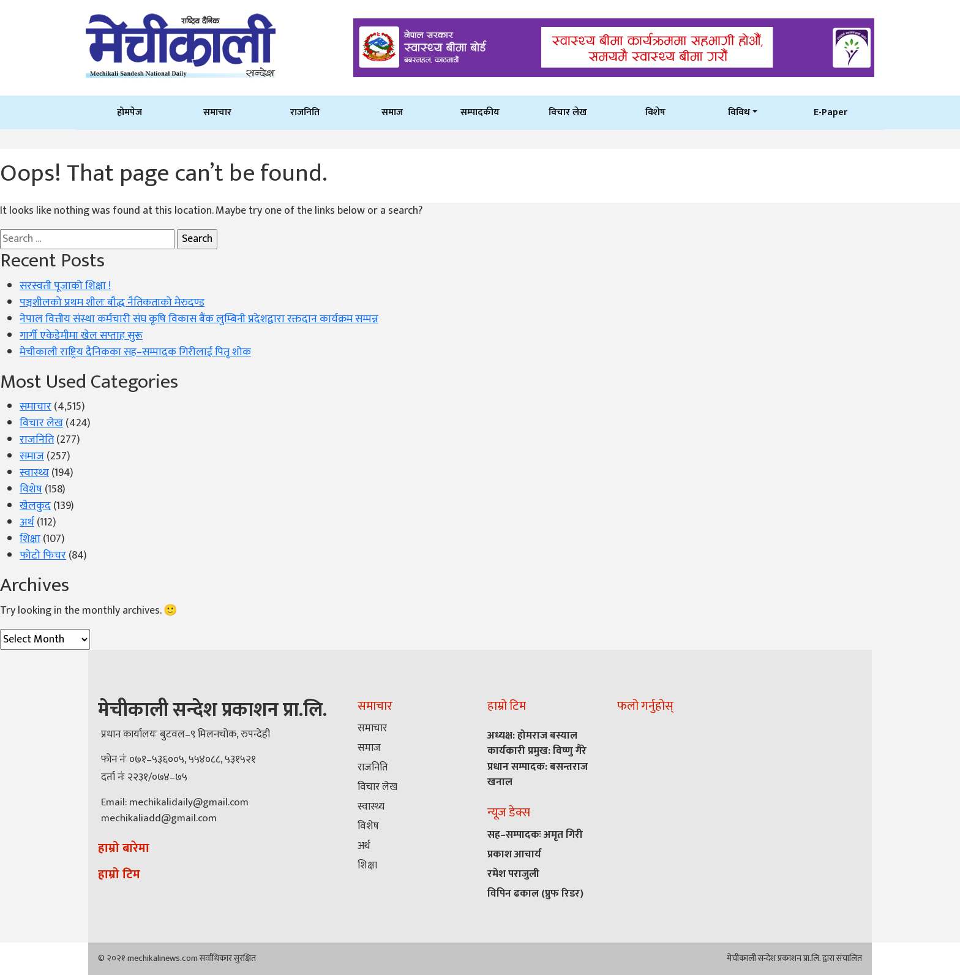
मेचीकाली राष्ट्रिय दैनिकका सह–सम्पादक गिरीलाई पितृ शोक (135, 352)
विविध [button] (739, 112)
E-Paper (830, 112)
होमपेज (129, 112)
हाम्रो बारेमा (123, 848)
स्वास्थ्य (34, 473)
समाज (392, 112)
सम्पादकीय (480, 112)
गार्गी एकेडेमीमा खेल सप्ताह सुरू (81, 335)
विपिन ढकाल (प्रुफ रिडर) (535, 893)
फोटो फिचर (43, 555)
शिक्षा (30, 539)
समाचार (217, 112)
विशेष (655, 112)
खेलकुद (35, 506)
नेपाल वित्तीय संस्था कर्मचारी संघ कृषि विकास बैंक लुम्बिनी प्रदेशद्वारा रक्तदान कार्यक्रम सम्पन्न (199, 319)
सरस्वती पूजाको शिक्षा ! (65, 286)
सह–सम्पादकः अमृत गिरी (535, 834)
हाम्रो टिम (119, 874)
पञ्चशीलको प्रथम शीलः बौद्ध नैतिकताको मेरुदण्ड (112, 302)
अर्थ (27, 522)
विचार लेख (568, 112)
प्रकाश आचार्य (514, 854)
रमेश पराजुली (513, 874)
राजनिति (305, 112)
